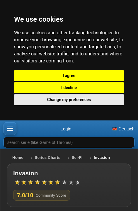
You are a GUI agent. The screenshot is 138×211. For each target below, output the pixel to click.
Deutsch (123, 128)
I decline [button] (69, 87)
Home (17, 157)
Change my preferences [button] (69, 99)
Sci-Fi (77, 157)
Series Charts (47, 157)
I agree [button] (69, 75)
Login (66, 128)
